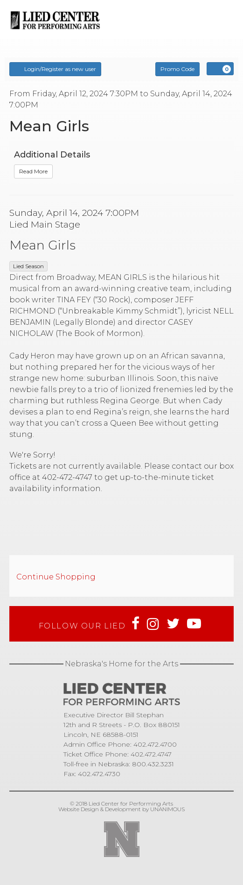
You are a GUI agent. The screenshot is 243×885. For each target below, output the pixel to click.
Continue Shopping (56, 576)
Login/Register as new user (55, 68)
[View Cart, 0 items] (220, 68)
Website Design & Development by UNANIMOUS (121, 809)
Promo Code (177, 68)
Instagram (153, 624)
